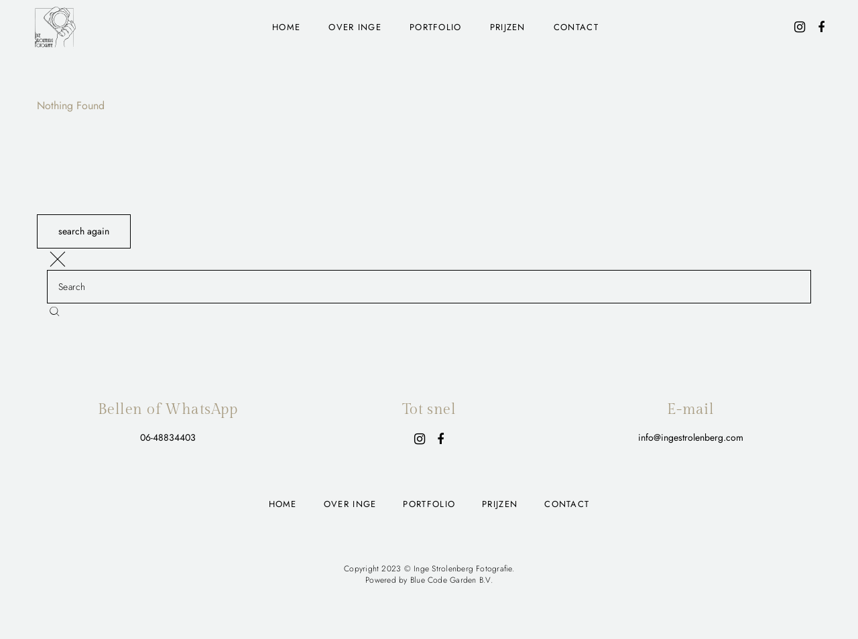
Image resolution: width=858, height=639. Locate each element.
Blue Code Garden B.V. (451, 580)
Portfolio (436, 27)
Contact (576, 27)
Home (286, 27)
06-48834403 (168, 437)
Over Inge (354, 27)
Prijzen (508, 27)
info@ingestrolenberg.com (690, 437)
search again (83, 231)
